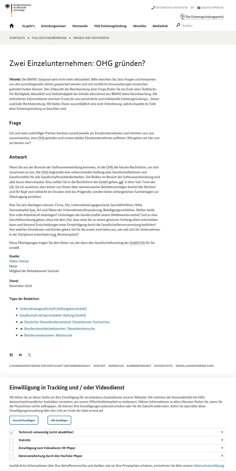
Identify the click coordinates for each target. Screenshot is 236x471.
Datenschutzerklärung (209, 465)
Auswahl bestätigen (24, 420)
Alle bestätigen (59, 420)
